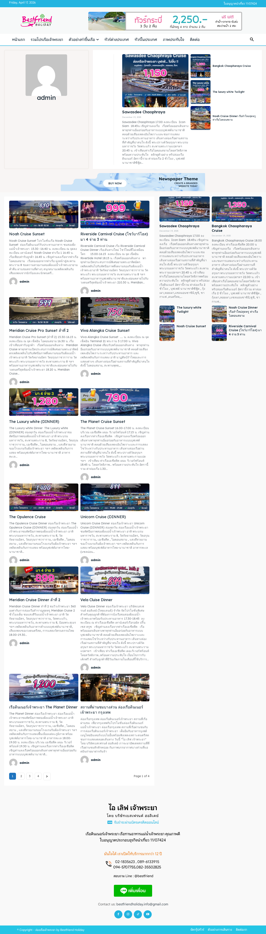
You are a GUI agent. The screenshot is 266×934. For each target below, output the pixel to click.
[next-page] (47, 776)
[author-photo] (14, 281)
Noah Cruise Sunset (27, 234)
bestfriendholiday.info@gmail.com (142, 904)
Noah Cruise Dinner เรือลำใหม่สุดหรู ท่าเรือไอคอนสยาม (243, 311)
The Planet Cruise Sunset (102, 421)
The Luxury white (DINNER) (34, 421)
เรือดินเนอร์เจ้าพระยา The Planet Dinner (43, 707)
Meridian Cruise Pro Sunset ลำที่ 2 (39, 330)
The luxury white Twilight (228, 91)
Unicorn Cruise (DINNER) (103, 516)
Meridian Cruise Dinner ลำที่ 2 (34, 599)
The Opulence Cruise (27, 516)
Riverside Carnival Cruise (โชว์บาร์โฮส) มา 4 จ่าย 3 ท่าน (245, 330)
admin (24, 281)
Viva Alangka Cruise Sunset (105, 330)
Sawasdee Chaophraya (143, 112)
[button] (252, 40)
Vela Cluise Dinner (96, 599)
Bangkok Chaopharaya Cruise (232, 65)
